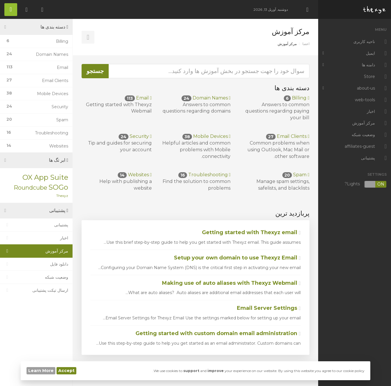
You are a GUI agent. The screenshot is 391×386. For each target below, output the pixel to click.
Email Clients (287, 136)
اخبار (36, 237)
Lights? (366, 184)
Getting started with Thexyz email (251, 232)
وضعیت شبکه (36, 277)
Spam (295, 174)
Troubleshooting (204, 174)
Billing (296, 98)
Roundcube (30, 187)
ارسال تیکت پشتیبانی (36, 290)
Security (135, 136)
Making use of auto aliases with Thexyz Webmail (231, 283)
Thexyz (62, 195)
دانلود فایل (36, 264)
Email (138, 98)
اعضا (305, 44)
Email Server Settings (269, 308)
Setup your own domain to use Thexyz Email (237, 258)
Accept (66, 370)
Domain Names (206, 98)
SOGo (58, 187)
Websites (135, 174)
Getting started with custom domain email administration (218, 333)
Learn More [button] (41, 370)
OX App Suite (45, 177)
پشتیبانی (36, 224)
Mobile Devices (206, 136)
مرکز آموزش (36, 251)
